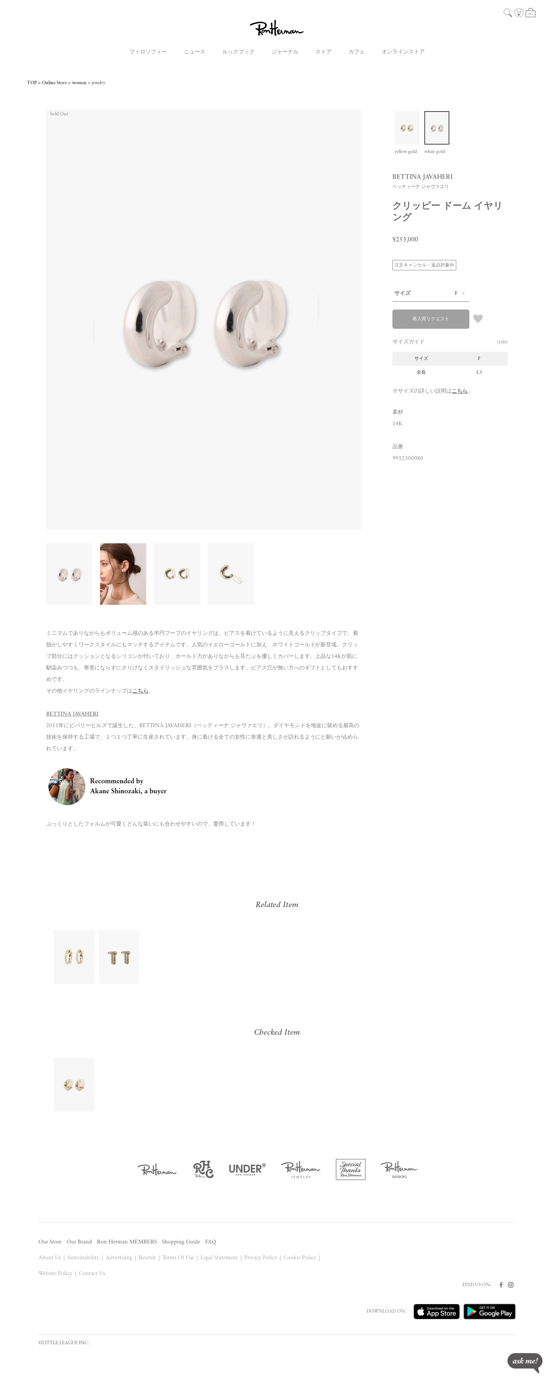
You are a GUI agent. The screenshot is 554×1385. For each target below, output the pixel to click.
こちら (460, 391)
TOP (32, 83)
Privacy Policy (260, 1258)
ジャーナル (285, 52)
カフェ (357, 52)
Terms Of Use (178, 1258)
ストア (323, 52)
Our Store (50, 1242)
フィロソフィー (148, 52)
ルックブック (238, 52)
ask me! (524, 1363)
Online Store (54, 83)
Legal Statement (219, 1258)
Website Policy (55, 1274)
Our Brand (79, 1242)
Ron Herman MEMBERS (127, 1242)
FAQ (210, 1242)
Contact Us (92, 1274)
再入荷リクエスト (430, 319)
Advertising (119, 1258)
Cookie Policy (300, 1258)
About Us (49, 1258)
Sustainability (83, 1258)
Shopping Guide (181, 1242)
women (79, 83)
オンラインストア (403, 52)
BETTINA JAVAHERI (72, 714)
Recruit (147, 1258)
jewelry (98, 83)
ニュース (194, 52)
